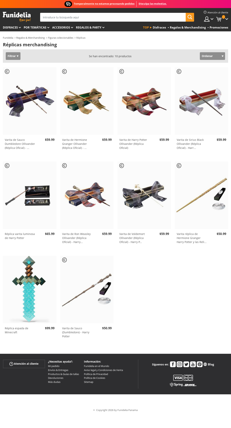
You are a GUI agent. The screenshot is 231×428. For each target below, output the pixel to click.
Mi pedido (53, 366)
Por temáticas (35, 27)
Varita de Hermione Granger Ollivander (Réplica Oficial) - (74, 144)
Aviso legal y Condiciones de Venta (103, 370)
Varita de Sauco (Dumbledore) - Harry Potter (75, 332)
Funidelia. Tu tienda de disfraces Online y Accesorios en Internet (17, 17)
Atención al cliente (23, 364)
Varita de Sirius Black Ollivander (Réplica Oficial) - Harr (190, 144)
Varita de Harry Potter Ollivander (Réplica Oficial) (133, 144)
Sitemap (88, 382)
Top (146, 27)
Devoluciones (55, 378)
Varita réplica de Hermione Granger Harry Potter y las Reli (192, 238)
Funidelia (8, 37)
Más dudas (54, 382)
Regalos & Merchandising (30, 37)
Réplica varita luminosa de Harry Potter (20, 236)
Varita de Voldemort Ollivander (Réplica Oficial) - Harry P (132, 238)
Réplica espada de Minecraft (16, 330)
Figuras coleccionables (60, 37)
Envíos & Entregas (58, 370)
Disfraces (10, 27)
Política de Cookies (94, 378)
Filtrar (12, 56)
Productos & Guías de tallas (63, 374)
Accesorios (61, 27)
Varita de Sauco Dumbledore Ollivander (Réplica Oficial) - (20, 144)
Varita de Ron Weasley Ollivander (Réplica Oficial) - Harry (76, 238)
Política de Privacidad (96, 374)
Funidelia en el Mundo (96, 366)
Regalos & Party (88, 27)
